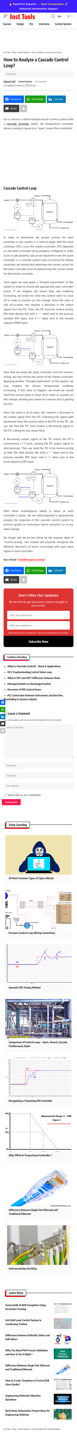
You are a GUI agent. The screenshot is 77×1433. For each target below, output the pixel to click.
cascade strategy (18, 123)
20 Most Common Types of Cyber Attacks (31, 878)
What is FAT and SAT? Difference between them (33, 677)
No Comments (41, 81)
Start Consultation (52, 4)
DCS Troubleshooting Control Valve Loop (29, 672)
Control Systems (25, 81)
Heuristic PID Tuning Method (25, 987)
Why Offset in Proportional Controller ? (30, 1155)
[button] (7, 16)
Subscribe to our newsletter (24, 795)
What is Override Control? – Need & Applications (34, 666)
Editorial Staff (9, 81)
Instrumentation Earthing (23, 1268)
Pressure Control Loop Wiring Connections (32, 932)
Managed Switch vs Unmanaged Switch (29, 683)
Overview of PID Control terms (24, 689)
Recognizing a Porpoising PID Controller (31, 1100)
